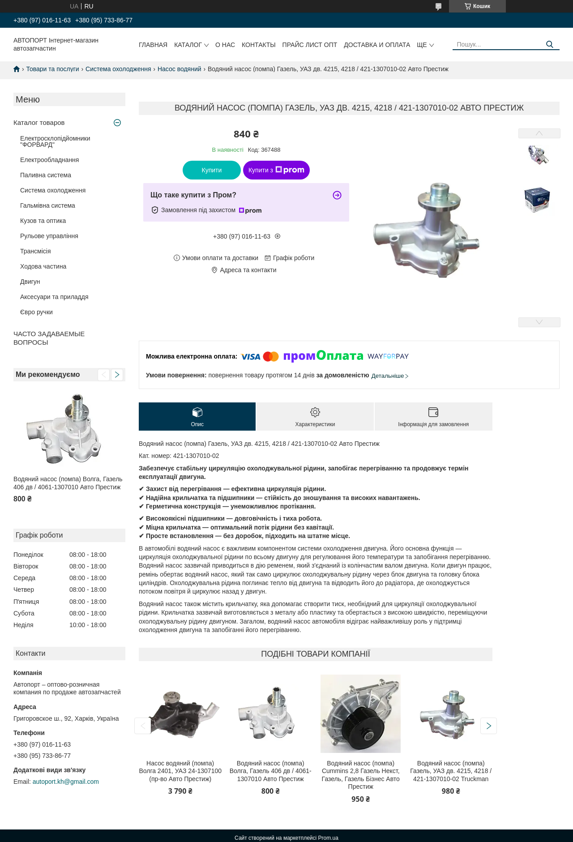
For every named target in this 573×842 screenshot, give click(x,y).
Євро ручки (36, 312)
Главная (153, 44)
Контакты (259, 44)
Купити (212, 170)
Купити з (276, 170)
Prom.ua (328, 838)
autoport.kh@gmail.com (66, 781)
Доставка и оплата (377, 44)
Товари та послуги (52, 69)
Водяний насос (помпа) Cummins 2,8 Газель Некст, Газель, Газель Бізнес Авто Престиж (361, 775)
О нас (225, 44)
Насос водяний (179, 69)
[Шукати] (549, 44)
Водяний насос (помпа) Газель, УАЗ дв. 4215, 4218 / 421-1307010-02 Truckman (451, 771)
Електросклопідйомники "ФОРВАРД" (55, 141)
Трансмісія (35, 251)
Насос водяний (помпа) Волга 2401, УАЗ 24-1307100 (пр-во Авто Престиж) (180, 771)
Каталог (188, 44)
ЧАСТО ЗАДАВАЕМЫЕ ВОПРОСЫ (49, 338)
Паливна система (45, 175)
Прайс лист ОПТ (310, 44)
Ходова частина (43, 266)
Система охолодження (118, 69)
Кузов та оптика (43, 220)
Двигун (30, 281)
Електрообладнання (49, 159)
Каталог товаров (39, 122)
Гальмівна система (47, 205)
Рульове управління (49, 235)
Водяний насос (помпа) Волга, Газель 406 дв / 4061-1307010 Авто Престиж (68, 483)
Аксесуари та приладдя (54, 296)
